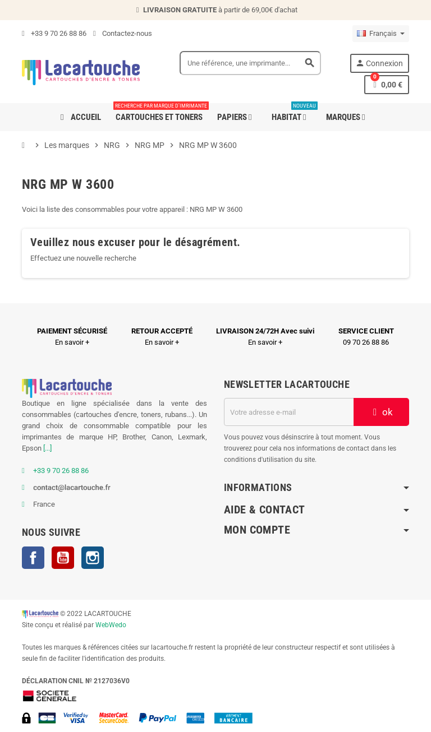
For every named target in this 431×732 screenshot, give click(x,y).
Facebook (33, 557)
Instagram (92, 557)
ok (381, 412)
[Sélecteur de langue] (380, 33)
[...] (47, 448)
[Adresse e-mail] (289, 412)
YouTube (63, 557)
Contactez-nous (122, 33)
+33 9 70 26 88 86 (54, 33)
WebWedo (110, 625)
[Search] (250, 63)
